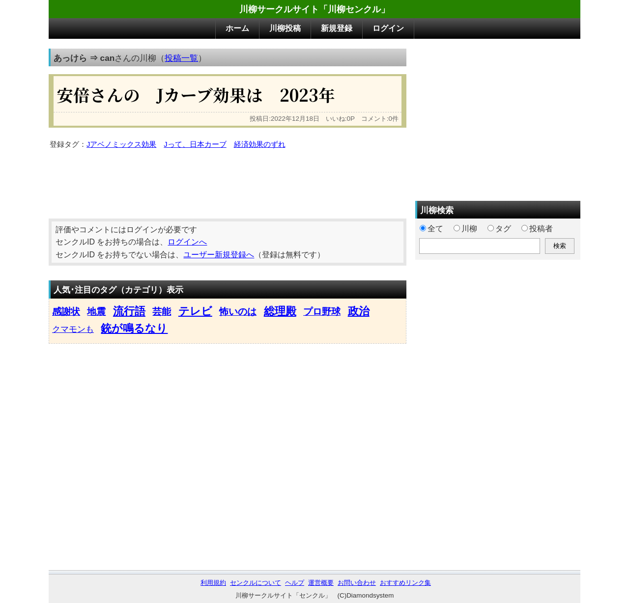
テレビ (195, 311)
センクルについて (255, 582)
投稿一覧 (181, 58)
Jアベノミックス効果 (121, 144)
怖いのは (238, 311)
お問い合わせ (357, 582)
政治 (359, 311)
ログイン (388, 28)
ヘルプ (294, 582)
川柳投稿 (285, 28)
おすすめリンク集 (405, 582)
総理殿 (280, 311)
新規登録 (336, 28)
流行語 (129, 311)
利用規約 (213, 582)
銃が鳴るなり (134, 328)
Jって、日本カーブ (195, 144)
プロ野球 (322, 311)
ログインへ (187, 242)
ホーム (237, 28)
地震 (96, 311)
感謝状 (66, 311)
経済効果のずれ (260, 144)
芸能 (161, 311)
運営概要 (321, 582)
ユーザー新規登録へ (218, 254)
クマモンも (73, 329)
